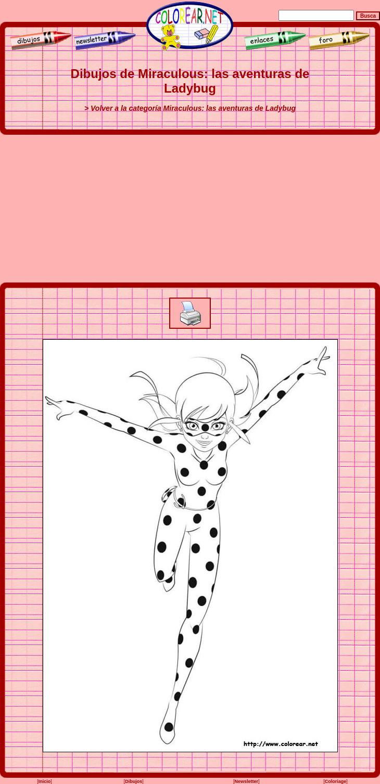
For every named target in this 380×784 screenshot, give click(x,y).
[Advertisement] (190, 208)
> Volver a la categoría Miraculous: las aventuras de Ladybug (190, 108)
